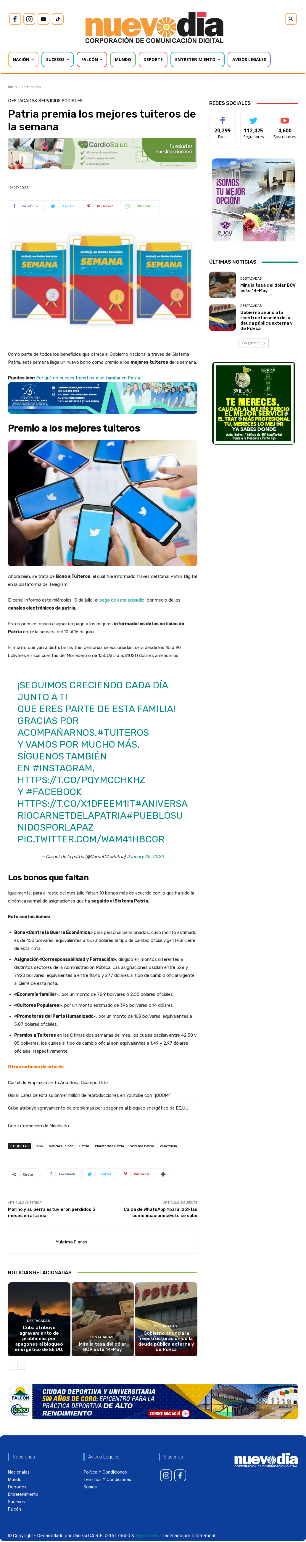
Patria (84, 1146)
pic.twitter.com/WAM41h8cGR (91, 839)
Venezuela (168, 1146)
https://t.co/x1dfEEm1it (76, 803)
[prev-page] (11, 1367)
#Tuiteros (123, 732)
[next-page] (21, 1367)
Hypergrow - (148, 1537)
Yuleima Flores (72, 1242)
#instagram (62, 768)
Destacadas (31, 86)
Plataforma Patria (109, 1146)
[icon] (15, 19)
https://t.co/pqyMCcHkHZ (81, 780)
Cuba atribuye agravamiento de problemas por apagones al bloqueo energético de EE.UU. (98, 1108)
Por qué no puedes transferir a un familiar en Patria (88, 378)
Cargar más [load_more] (253, 342)
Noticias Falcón (61, 1146)
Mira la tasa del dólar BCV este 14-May (102, 1348)
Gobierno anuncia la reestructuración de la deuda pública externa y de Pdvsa (166, 1343)
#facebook (54, 791)
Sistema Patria (142, 1146)
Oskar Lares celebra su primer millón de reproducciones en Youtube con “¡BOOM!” (89, 1095)
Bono (39, 1146)
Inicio (12, 86)
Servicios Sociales (60, 101)
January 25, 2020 (145, 856)
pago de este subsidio (121, 600)
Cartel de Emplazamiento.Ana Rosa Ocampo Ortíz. (58, 1082)
